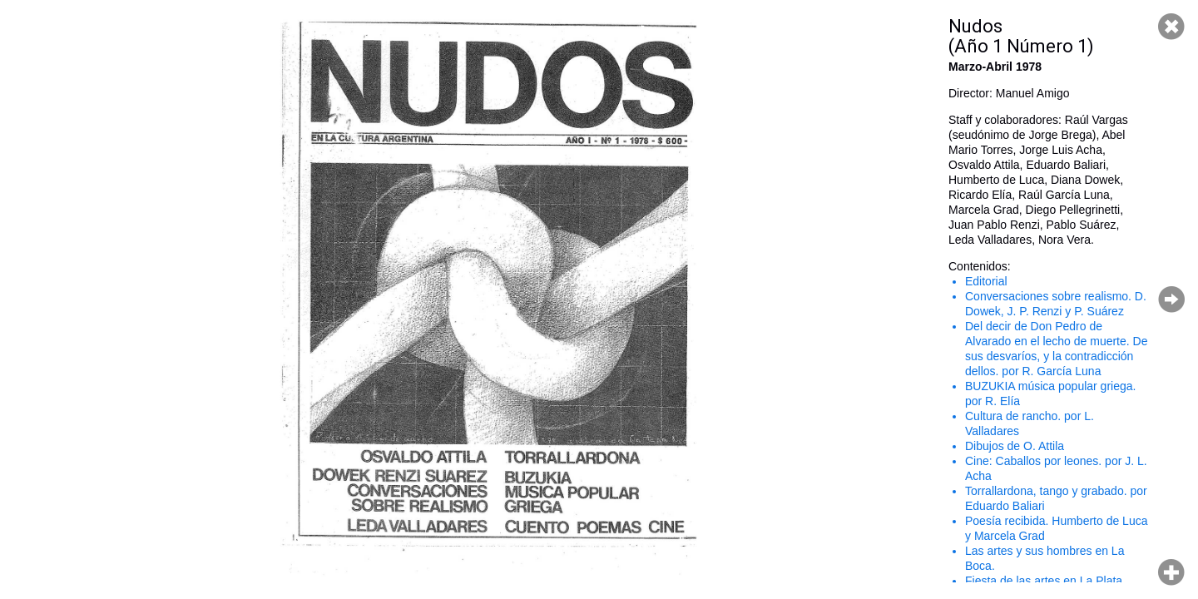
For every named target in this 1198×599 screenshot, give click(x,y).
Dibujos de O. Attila (1014, 446)
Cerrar (1171, 26)
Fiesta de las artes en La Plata (1043, 580)
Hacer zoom (1171, 572)
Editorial (986, 281)
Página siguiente (1171, 299)
